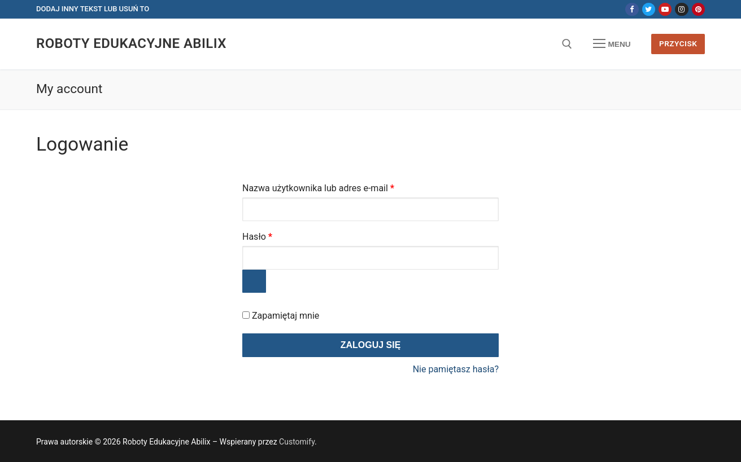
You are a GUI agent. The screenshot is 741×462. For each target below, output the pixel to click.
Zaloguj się (371, 345)
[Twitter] (648, 9)
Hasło (279, 235)
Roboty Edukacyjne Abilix (131, 43)
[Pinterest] (698, 9)
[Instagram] (681, 9)
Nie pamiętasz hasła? (456, 369)
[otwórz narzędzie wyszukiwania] (567, 44)
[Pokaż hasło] (254, 281)
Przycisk (678, 43)
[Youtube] (665, 9)
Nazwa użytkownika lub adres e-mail (340, 186)
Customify (297, 441)
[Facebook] (631, 9)
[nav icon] (611, 44)
